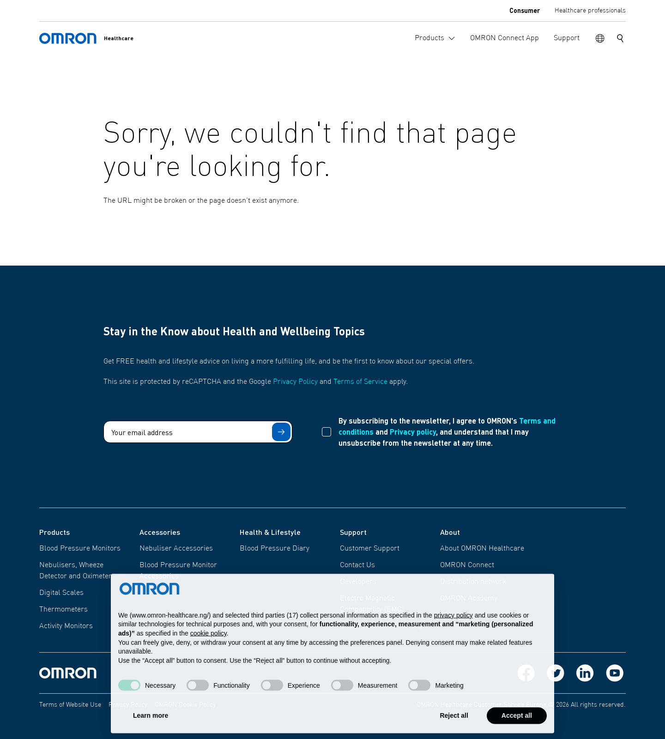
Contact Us (357, 565)
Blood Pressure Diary (274, 548)
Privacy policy (413, 431)
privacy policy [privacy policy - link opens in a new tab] (453, 622)
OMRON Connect (467, 565)
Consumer (524, 10)
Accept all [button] (517, 723)
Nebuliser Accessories (176, 548)
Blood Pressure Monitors (80, 548)
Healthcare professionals (590, 10)
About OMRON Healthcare (482, 548)
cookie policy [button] (208, 640)
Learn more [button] (150, 723)
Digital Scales (61, 593)
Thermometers (63, 609)
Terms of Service (360, 382)
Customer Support (369, 548)
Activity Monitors (66, 626)
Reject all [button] (454, 723)
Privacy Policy (295, 382)
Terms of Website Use (70, 705)
